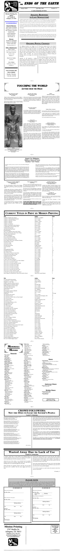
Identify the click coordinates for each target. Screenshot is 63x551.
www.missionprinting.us (11, 23)
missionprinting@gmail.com (11, 21)
